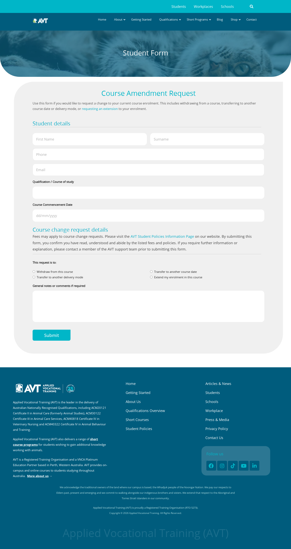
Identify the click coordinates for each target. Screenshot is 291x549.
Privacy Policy (216, 428)
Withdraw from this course (55, 272)
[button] (251, 6)
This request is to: (44, 262)
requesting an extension (100, 109)
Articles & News (218, 383)
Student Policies (139, 428)
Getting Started (138, 392)
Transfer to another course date (175, 272)
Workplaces (203, 6)
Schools (227, 6)
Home (131, 383)
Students (178, 6)
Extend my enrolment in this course (178, 277)
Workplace (214, 410)
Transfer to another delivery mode (60, 277)
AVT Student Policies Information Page (162, 236)
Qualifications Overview (145, 410)
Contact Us (214, 437)
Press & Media (217, 419)
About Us (133, 401)
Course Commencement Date (52, 205)
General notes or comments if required (59, 286)
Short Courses (137, 419)
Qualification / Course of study (53, 182)
